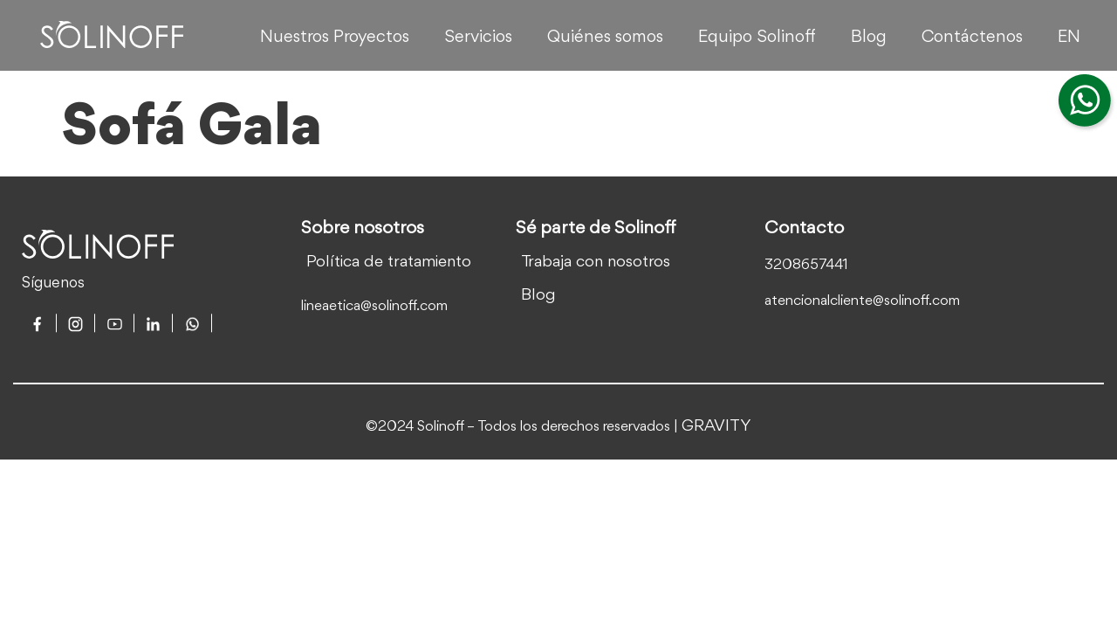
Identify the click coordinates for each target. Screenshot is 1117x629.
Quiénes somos (605, 37)
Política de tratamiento (388, 262)
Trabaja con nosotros (595, 262)
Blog (869, 37)
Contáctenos (972, 37)
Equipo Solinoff (757, 37)
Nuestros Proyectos (334, 37)
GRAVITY (716, 426)
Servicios (478, 37)
